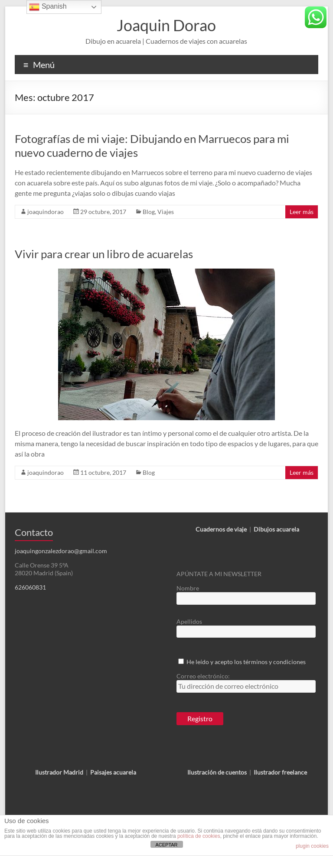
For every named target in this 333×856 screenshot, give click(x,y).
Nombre (187, 588)
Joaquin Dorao (166, 25)
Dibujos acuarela (276, 529)
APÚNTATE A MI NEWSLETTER (218, 573)
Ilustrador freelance (280, 772)
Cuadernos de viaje (221, 529)
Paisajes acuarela (113, 772)
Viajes (165, 211)
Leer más (301, 211)
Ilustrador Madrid (59, 772)
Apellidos (189, 621)
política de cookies (198, 836)
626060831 (30, 587)
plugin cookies (312, 846)
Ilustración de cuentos (217, 772)
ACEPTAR (166, 844)
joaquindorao (45, 211)
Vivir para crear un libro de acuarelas (104, 254)
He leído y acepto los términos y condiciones (246, 661)
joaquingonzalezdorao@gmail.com (61, 550)
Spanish (47, 7)
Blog (149, 211)
